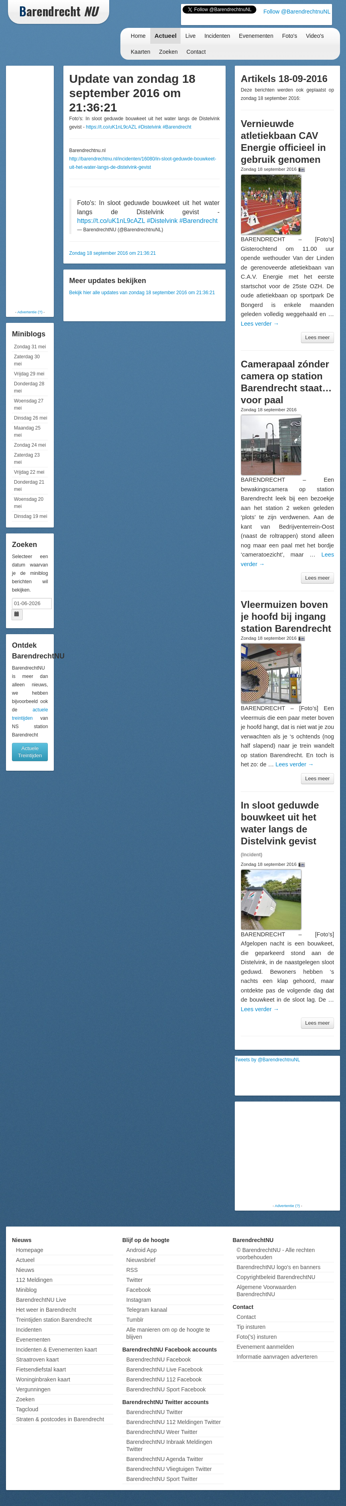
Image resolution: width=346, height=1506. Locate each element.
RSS (132, 1270)
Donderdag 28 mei (29, 387)
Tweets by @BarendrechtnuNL (267, 1060)
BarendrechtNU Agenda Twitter (164, 1459)
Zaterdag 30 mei (27, 360)
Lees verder (260, 323)
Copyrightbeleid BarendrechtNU (276, 1277)
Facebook (138, 1290)
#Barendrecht (177, 127)
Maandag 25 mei (27, 431)
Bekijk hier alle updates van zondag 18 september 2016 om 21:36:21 (142, 292)
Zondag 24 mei (30, 445)
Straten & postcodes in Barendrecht (60, 1419)
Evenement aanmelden (265, 1347)
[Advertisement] (40, 187)
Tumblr (135, 1320)
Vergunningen (33, 1389)
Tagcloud (27, 1409)
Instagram (138, 1300)
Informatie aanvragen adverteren (277, 1357)
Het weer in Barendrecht (46, 1310)
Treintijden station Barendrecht (54, 1320)
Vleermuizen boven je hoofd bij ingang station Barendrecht (286, 616)
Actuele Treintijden (30, 751)
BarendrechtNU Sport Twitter (162, 1479)
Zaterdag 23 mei (27, 458)
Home (138, 36)
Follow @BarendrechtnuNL (296, 11)
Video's (315, 36)
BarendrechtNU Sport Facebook (166, 1389)
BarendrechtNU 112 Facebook (164, 1379)
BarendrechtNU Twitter (154, 1412)
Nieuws (25, 1270)
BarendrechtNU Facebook (158, 1359)
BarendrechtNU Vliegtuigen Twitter (169, 1469)
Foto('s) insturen (257, 1337)
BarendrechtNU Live (41, 1300)
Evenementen (256, 36)
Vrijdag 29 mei (29, 374)
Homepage (29, 1250)
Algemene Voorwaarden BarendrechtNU (266, 1290)
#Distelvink (149, 127)
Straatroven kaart (37, 1359)
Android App (141, 1250)
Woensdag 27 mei (28, 404)
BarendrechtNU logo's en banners (278, 1267)
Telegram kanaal (146, 1310)
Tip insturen (251, 1327)
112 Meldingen (34, 1280)
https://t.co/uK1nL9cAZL (111, 127)
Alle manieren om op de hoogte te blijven (168, 1333)
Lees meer (317, 337)
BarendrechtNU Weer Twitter (161, 1432)
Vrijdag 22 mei (29, 472)
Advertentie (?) (29, 312)
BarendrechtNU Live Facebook (164, 1369)
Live (190, 36)
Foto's (289, 36)
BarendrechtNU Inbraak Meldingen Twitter (169, 1445)
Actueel (165, 35)
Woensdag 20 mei (28, 502)
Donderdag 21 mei (29, 485)
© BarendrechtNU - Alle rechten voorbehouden (276, 1253)
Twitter (134, 1280)
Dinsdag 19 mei (30, 516)
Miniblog (26, 1290)
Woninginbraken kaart (43, 1379)
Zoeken (168, 52)
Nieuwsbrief (140, 1260)
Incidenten (217, 36)
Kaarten (140, 52)
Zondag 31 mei (30, 347)
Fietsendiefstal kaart (41, 1369)
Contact (196, 52)
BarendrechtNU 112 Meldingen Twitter (173, 1422)
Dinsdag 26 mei (30, 418)
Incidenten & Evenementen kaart (56, 1349)
